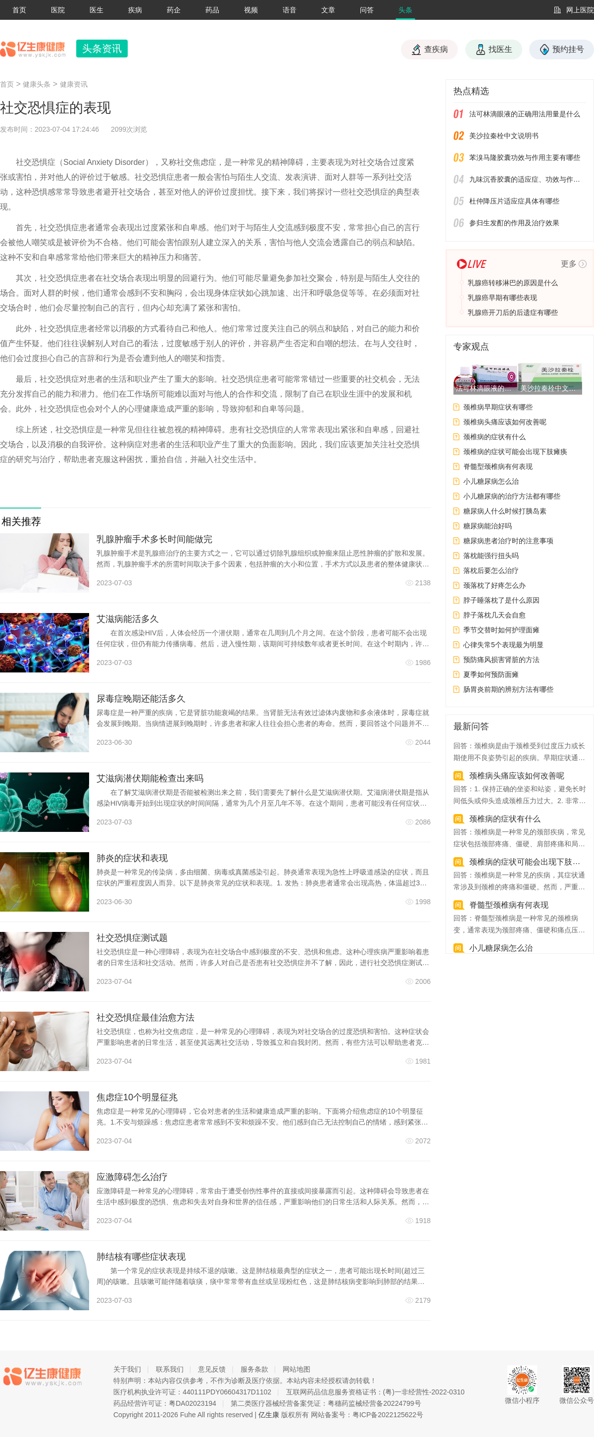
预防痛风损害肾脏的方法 (501, 660)
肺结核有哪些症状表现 (141, 1257)
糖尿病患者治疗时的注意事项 (508, 541)
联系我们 (170, 1369)
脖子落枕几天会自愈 (494, 615)
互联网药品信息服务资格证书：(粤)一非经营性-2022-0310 (375, 1392)
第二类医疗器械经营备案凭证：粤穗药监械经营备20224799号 (326, 1403)
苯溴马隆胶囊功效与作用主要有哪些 (524, 157)
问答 (367, 10)
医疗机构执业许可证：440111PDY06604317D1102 (192, 1392)
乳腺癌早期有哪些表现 (502, 298)
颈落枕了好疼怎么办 (494, 585)
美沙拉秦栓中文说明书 (504, 136)
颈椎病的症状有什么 (494, 437)
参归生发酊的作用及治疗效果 (514, 223)
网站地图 (296, 1369)
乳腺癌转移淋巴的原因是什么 (513, 283)
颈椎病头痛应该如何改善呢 (504, 422)
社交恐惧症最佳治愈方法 (146, 1018)
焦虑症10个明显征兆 (137, 1097)
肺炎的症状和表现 (132, 858)
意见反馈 (212, 1369)
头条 (405, 10)
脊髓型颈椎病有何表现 (498, 466)
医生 (96, 10)
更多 (569, 263)
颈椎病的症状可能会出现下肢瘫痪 (515, 452)
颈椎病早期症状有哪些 (498, 407)
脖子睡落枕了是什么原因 (501, 600)
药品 (212, 10)
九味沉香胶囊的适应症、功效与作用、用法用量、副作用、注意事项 (527, 179)
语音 (290, 10)
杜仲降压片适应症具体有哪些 (514, 201)
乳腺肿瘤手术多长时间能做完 (154, 539)
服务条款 (254, 1369)
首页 (19, 10)
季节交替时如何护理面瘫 (501, 630)
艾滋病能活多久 (128, 619)
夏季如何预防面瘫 (491, 674)
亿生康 (268, 1415)
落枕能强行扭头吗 (491, 556)
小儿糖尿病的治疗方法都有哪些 (511, 496)
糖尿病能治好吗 (487, 526)
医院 (58, 10)
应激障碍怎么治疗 (132, 1177)
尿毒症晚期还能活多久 (141, 699)
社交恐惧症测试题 (132, 938)
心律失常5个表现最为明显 (503, 645)
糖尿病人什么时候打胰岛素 (504, 511)
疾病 (135, 10)
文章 (328, 10)
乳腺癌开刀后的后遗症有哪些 (513, 312)
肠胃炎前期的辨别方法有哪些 (508, 689)
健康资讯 (74, 84)
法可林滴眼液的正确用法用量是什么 (524, 114)
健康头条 (36, 84)
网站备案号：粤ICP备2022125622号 (367, 1415)
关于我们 (127, 1369)
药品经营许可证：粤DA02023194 (164, 1403)
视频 (251, 10)
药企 (174, 10)
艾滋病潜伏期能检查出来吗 (150, 778)
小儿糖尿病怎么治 (491, 481)
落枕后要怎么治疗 (491, 570)
